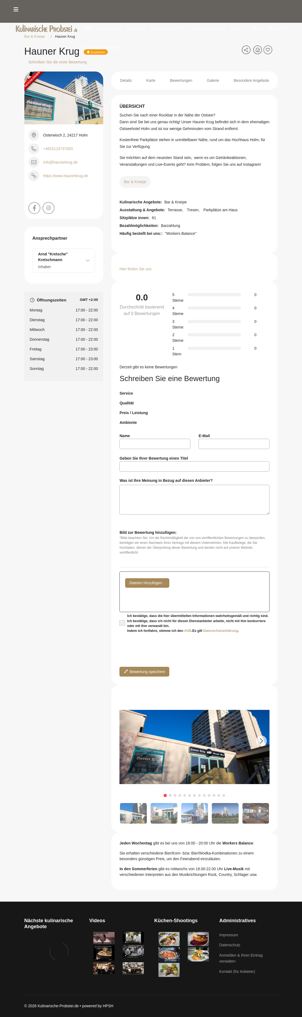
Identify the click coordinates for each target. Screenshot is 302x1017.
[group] (194, 747)
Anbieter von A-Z (165, 28)
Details (126, 80)
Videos (256, 28)
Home (88, 28)
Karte (150, 80)
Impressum (228, 935)
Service (126, 393)
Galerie (213, 80)
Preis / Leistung (133, 413)
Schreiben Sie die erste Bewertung (57, 62)
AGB (187, 631)
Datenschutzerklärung (220, 631)
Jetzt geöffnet (109, 28)
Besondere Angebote (251, 80)
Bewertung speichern (144, 671)
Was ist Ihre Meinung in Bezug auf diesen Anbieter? (166, 480)
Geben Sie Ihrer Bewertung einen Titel (153, 458)
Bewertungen (181, 80)
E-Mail (204, 436)
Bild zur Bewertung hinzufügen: (148, 532)
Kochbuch (276, 28)
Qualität (126, 403)
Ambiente (128, 422)
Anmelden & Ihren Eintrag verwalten (241, 958)
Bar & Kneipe (135, 182)
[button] (261, 741)
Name (124, 436)
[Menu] (16, 9)
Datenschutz (230, 945)
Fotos (235, 28)
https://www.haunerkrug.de (65, 176)
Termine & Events (205, 28)
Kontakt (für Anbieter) (102, 47)
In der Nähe (136, 28)
